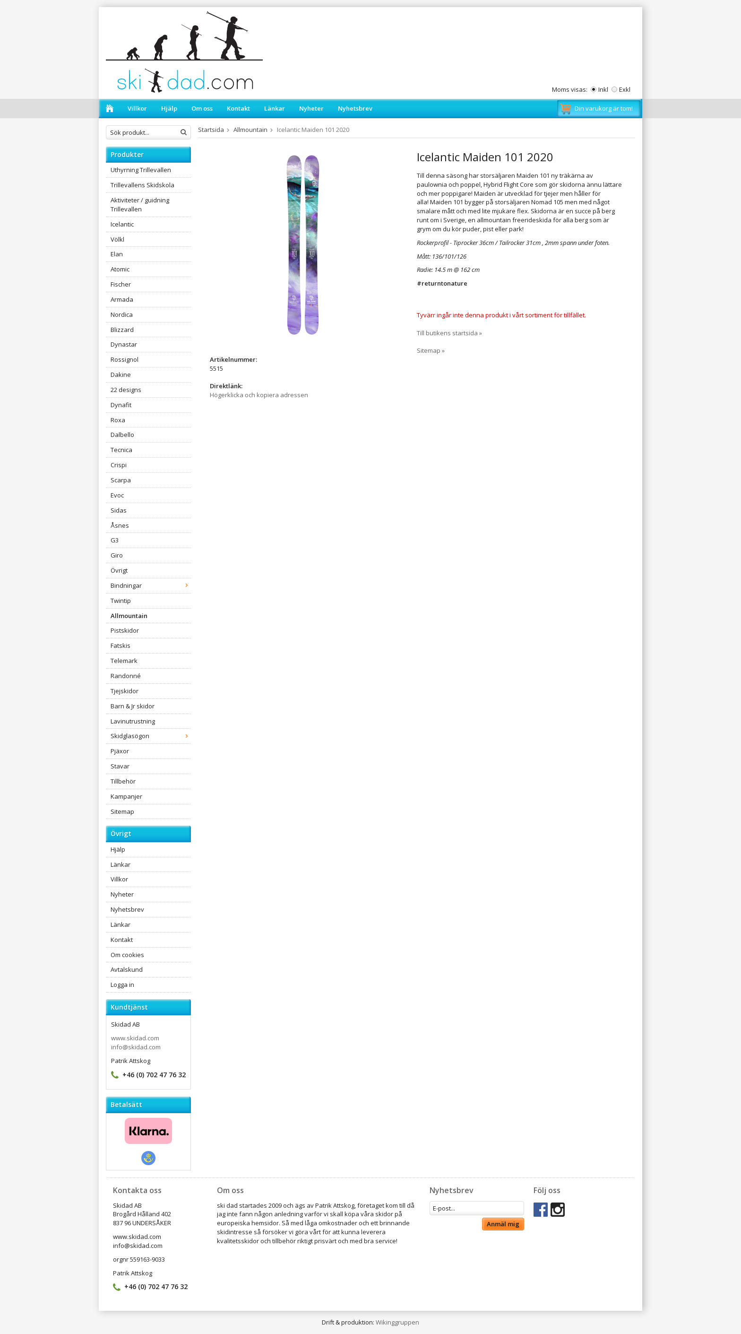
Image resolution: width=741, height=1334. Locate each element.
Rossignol (124, 359)
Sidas (119, 510)
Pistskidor (125, 630)
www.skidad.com (135, 1038)
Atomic (120, 269)
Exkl (624, 89)
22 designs (126, 389)
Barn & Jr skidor (133, 706)
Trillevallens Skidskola (142, 185)
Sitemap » (431, 350)
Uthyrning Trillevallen (141, 170)
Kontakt (238, 108)
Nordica (122, 314)
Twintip (121, 600)
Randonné (126, 675)
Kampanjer (126, 796)
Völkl (117, 239)
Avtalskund (127, 969)
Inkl (603, 89)
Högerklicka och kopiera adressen (259, 395)
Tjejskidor (124, 691)
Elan (117, 254)
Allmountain (129, 615)
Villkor (137, 108)
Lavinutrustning (133, 721)
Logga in (122, 984)
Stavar (120, 766)
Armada (122, 299)
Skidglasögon (151, 736)
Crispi (119, 465)
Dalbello (122, 434)
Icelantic (122, 224)
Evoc (117, 495)
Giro (117, 555)
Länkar (274, 108)
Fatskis (120, 645)
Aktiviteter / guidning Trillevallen (140, 204)
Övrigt (119, 570)
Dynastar (124, 344)
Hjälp (169, 108)
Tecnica (121, 449)
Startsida (211, 129)
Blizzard (122, 329)
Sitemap (122, 811)
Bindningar (151, 585)
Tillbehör (123, 781)
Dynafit (121, 405)
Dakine (121, 374)
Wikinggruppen (397, 1322)
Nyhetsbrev (355, 108)
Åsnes (120, 525)
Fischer (121, 284)
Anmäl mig (503, 1224)
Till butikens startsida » (449, 333)
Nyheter (311, 108)
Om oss (202, 108)
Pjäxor (120, 751)
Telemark (124, 660)
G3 (115, 540)
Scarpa (121, 480)
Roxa (118, 420)
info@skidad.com (136, 1047)
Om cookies (127, 954)
